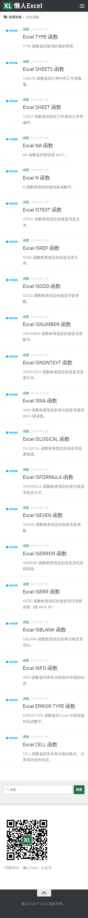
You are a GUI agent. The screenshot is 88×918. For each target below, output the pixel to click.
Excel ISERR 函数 (41, 592)
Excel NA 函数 (38, 146)
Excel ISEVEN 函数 (43, 515)
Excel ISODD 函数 (42, 286)
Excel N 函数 (36, 178)
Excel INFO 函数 (40, 668)
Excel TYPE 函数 (40, 37)
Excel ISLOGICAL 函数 (46, 439)
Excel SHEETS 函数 (43, 69)
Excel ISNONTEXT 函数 (48, 363)
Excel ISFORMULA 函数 (48, 477)
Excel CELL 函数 (40, 745)
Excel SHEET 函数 (42, 107)
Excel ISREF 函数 (41, 248)
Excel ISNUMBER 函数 (47, 324)
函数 (26, 29)
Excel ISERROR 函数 (45, 554)
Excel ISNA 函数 (40, 401)
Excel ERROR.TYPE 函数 (49, 706)
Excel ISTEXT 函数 (42, 210)
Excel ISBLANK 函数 (44, 630)
